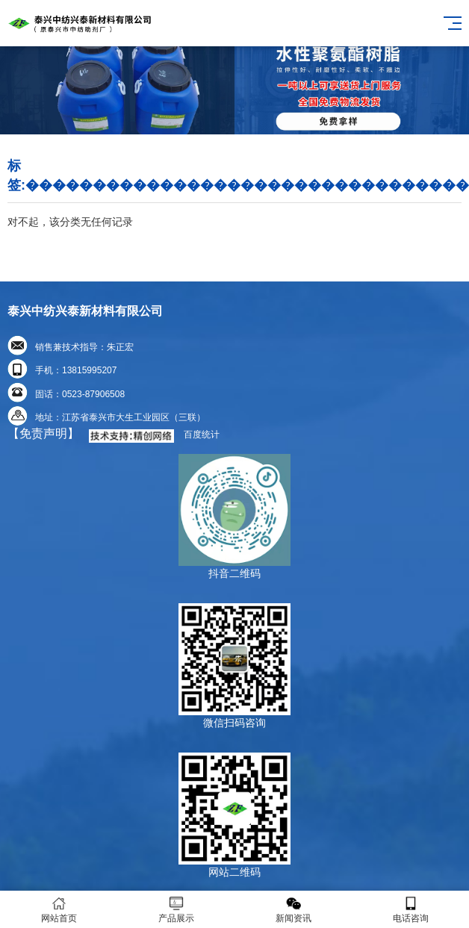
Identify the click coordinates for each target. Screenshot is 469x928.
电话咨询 (410, 910)
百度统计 (202, 434)
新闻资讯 (293, 910)
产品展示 (175, 910)
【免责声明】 (43, 433)
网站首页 (58, 910)
